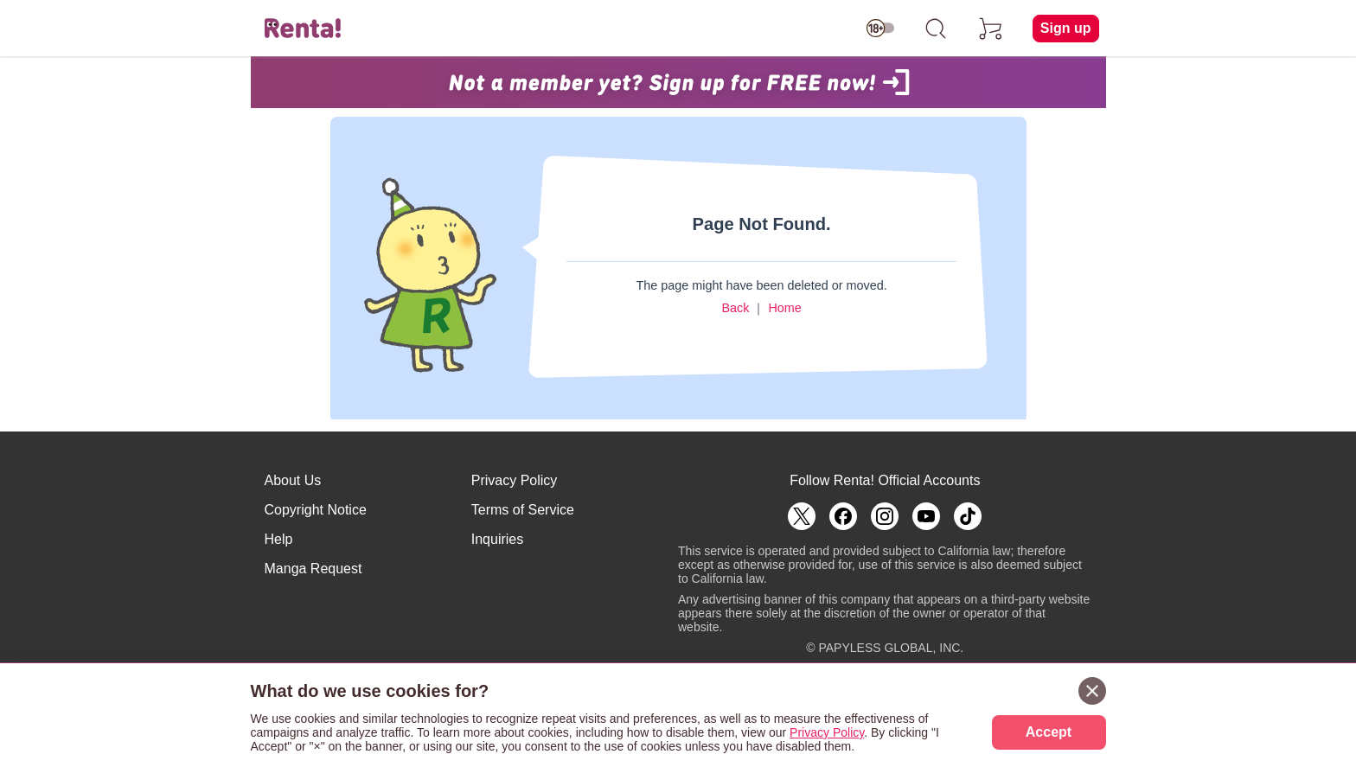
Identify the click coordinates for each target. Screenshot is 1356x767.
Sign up (1065, 28)
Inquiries (497, 539)
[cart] (991, 28)
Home (784, 308)
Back (735, 308)
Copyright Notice (316, 509)
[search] (936, 28)
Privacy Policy (514, 480)
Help (279, 539)
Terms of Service (522, 509)
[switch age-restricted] (880, 28)
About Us (293, 480)
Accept (1048, 732)
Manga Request (313, 568)
